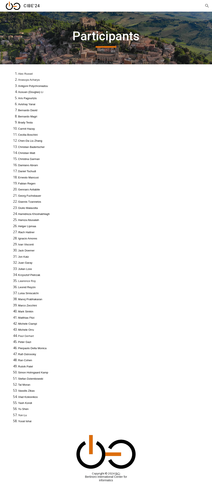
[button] (207, 6)
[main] (105, 38)
